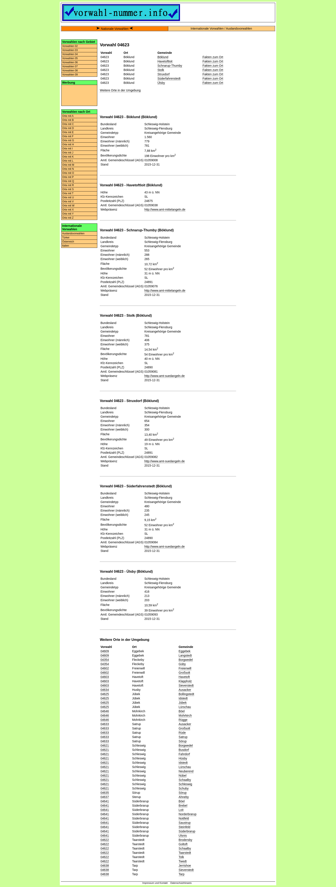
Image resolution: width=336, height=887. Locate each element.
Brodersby (185, 840)
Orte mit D (68, 128)
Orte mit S (68, 189)
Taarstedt (185, 852)
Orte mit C (68, 124)
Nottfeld (184, 818)
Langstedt (185, 655)
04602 (104, 668)
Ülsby (161, 82)
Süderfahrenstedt (169, 78)
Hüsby (183, 758)
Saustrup (185, 822)
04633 (104, 724)
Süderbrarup (187, 831)
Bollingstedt (186, 694)
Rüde (182, 732)
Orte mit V (68, 201)
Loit (181, 810)
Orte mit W (68, 205)
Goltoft (183, 844)
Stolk (161, 70)
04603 (104, 677)
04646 (104, 711)
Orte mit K (68, 156)
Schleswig (185, 784)
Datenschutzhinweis (181, 883)
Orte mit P (68, 177)
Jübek (183, 702)
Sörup (183, 741)
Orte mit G (68, 140)
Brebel (183, 805)
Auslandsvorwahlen (73, 233)
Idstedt (183, 698)
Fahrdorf (184, 754)
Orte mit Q (68, 181)
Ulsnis (183, 835)
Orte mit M (68, 164)
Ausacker (185, 689)
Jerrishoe (185, 865)
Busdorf (184, 749)
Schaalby (185, 780)
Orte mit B (68, 120)
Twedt (183, 861)
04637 (104, 797)
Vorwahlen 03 (70, 50)
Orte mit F (68, 136)
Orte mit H (68, 144)
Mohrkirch (185, 715)
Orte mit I (67, 148)
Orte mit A (68, 115)
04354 (104, 659)
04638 (104, 865)
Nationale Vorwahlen (114, 28)
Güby (182, 664)
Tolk (181, 857)
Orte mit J (67, 152)
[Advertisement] (79, 95)
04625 (104, 694)
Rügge (183, 719)
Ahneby (184, 797)
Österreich (68, 241)
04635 (104, 792)
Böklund (163, 57)
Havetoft (184, 677)
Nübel (183, 775)
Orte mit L (68, 160)
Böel (182, 711)
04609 (104, 651)
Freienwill (185, 668)
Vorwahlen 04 (70, 54)
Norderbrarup (187, 814)
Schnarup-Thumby (170, 65)
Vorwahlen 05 (70, 58)
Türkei (65, 237)
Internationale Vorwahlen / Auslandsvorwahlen (221, 28)
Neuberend (186, 771)
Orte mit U (68, 197)
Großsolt (184, 672)
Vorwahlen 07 (70, 66)
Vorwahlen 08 (70, 70)
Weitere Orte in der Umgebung (120, 90)
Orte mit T (68, 193)
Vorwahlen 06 (70, 62)
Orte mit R (68, 185)
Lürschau (185, 707)
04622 (104, 840)
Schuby (184, 788)
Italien (65, 245)
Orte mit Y (68, 213)
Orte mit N (68, 168)
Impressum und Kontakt (155, 883)
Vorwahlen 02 (70, 46)
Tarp (181, 874)
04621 (104, 745)
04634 (104, 689)
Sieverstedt (186, 685)
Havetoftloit (165, 61)
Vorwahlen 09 (70, 74)
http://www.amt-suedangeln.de (164, 376)
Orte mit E (68, 132)
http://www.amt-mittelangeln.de (164, 209)
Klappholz (185, 681)
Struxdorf (164, 74)
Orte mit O (68, 173)
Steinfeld (184, 827)
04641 (104, 801)
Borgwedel (186, 659)
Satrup (183, 737)
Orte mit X (68, 209)
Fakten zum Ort (212, 57)
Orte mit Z (68, 217)
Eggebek (184, 651)
